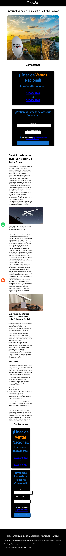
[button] (4, 4)
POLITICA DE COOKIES (31, 536)
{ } (22, 500)
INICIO (9, 536)
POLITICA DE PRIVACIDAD (50, 536)
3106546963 (33, 93)
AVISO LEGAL (17, 536)
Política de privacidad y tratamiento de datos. (36, 138)
